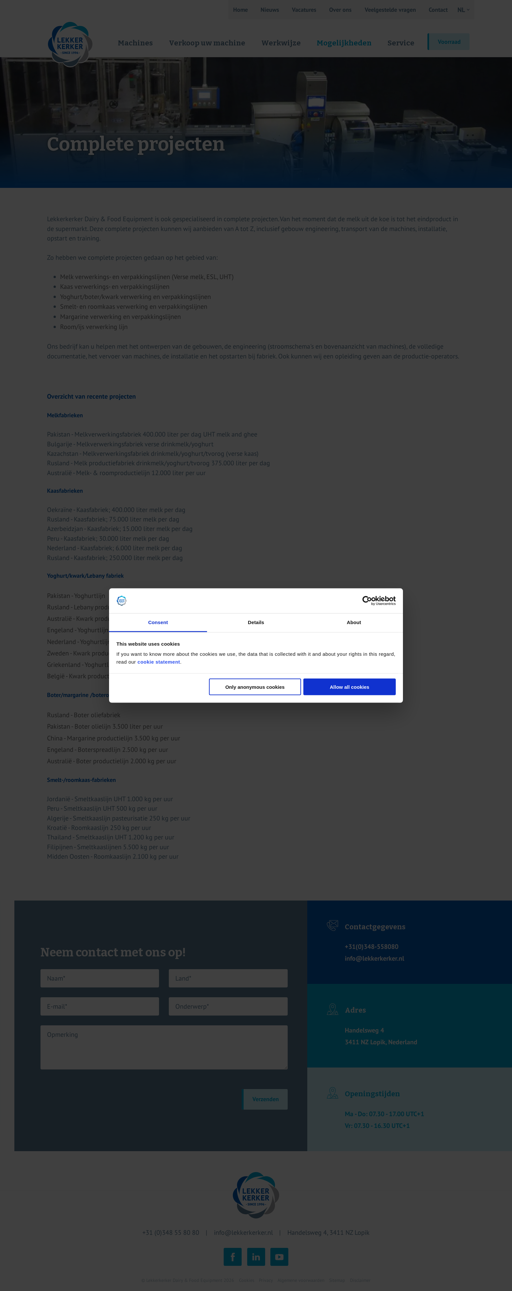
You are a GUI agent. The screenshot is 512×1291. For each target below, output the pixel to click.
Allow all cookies (349, 686)
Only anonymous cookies (255, 686)
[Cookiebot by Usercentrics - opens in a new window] (367, 601)
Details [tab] (256, 622)
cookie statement (158, 662)
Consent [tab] (158, 622)
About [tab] (354, 622)
